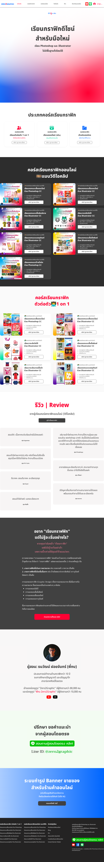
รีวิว (49, 833)
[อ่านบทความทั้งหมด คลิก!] (52, 617)
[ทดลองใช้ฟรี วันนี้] (52, 803)
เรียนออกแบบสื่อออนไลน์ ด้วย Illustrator (10, 830)
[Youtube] (86, 3)
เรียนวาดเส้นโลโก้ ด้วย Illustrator (8, 839)
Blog (49, 830)
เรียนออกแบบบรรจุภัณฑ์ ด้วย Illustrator (34, 842)
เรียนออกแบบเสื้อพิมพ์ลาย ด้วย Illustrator (35, 836)
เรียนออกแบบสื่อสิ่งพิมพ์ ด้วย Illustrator (10, 833)
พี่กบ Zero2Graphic (46, 692)
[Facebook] (77, 844)
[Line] (90, 3)
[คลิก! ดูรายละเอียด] (19, 142)
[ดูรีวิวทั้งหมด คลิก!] (52, 420)
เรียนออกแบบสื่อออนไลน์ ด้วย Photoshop (11, 827)
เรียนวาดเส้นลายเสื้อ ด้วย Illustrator (9, 836)
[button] (32, 4)
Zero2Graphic (47, 688)
